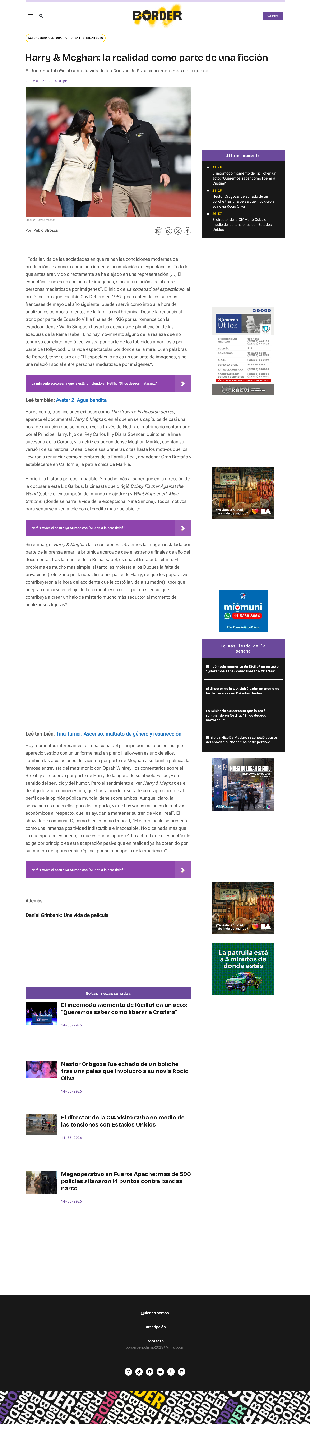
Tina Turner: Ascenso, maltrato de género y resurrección (118, 738)
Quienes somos (155, 1316)
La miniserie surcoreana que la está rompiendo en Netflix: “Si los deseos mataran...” (236, 719)
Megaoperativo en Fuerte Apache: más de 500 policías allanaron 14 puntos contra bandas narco (126, 1185)
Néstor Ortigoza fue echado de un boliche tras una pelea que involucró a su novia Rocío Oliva (125, 1075)
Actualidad (37, 41)
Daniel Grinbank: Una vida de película (67, 919)
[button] (41, 18)
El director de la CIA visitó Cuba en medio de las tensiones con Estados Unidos (123, 1125)
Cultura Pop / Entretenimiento (75, 41)
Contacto (155, 1345)
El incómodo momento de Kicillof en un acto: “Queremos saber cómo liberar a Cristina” (124, 1012)
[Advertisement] (108, 959)
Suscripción (155, 1331)
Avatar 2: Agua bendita (81, 404)
